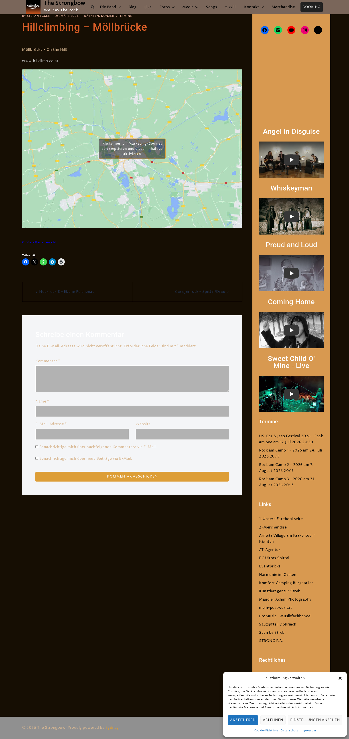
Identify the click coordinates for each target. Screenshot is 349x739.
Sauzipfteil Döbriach (277, 624)
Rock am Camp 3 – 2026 (280, 479)
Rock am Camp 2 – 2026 (281, 464)
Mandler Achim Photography (285, 599)
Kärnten (91, 16)
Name (42, 401)
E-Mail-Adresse (51, 424)
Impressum (308, 731)
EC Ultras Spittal (274, 558)
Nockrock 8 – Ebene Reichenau (67, 291)
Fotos (165, 7)
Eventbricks (270, 566)
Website (143, 424)
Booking (312, 7)
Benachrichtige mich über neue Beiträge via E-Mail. (85, 458)
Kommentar (47, 361)
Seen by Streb (272, 632)
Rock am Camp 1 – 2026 (280, 450)
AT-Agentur (269, 549)
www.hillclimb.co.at (40, 61)
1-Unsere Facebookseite (281, 518)
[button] (340, 678)
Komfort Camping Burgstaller (286, 583)
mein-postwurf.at (275, 607)
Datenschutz (289, 731)
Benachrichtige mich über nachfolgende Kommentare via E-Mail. (98, 447)
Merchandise (283, 7)
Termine (125, 16)
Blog (133, 7)
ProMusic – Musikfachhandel (285, 616)
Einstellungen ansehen (315, 720)
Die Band (108, 7)
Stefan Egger (38, 16)
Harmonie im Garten (277, 574)
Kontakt (251, 7)
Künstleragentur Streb (279, 591)
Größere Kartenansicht (39, 242)
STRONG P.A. (271, 640)
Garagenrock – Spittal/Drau (200, 291)
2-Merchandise (273, 527)
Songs (211, 7)
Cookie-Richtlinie (266, 731)
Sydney (112, 727)
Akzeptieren (243, 720)
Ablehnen (273, 720)
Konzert (108, 16)
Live (148, 7)
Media (188, 7)
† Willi (231, 7)
